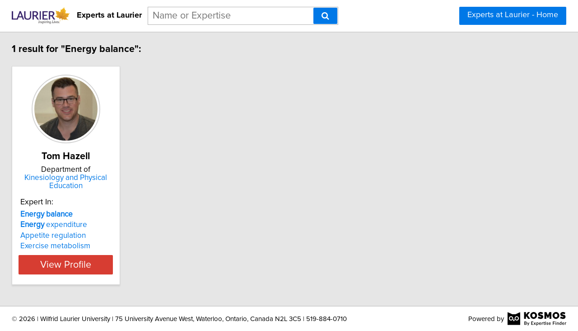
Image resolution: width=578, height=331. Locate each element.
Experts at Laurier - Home (512, 15)
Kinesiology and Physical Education (83, 182)
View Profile (83, 265)
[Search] (325, 16)
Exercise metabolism (62, 246)
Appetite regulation (59, 236)
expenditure (60, 225)
